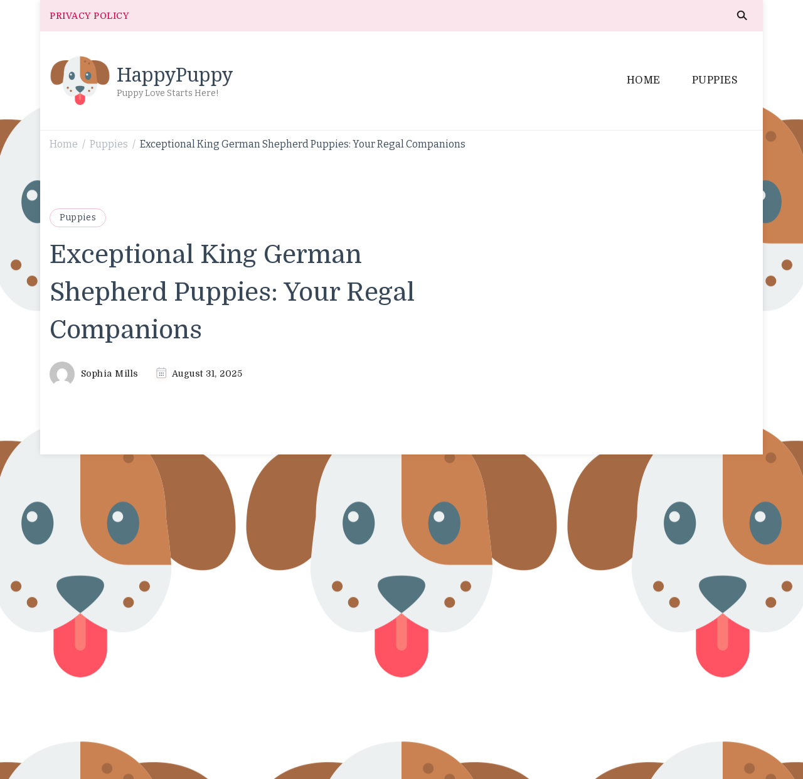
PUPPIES (715, 80)
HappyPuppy (175, 74)
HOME (644, 80)
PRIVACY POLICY (89, 16)
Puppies (78, 217)
